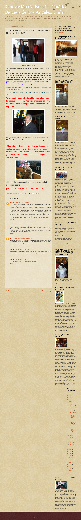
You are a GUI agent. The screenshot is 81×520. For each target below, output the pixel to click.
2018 (70, 449)
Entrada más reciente (11, 291)
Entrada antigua (47, 291)
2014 (70, 457)
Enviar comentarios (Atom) (17, 294)
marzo (71, 440)
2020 (70, 404)
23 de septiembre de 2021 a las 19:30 (24, 238)
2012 (70, 462)
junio (71, 435)
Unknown (12, 202)
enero (71, 444)
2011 (70, 464)
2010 (70, 466)
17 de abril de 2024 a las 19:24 (22, 259)
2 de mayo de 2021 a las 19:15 (22, 202)
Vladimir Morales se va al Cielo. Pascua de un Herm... (73, 423)
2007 (70, 473)
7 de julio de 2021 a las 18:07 (21, 223)
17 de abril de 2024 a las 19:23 (22, 249)
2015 (70, 455)
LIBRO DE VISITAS (59, 32)
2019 (70, 447)
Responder (12, 219)
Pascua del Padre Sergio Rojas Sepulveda (73, 430)
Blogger (48, 516)
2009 (70, 468)
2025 (70, 393)
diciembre (72, 405)
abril (71, 437)
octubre (71, 410)
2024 (70, 395)
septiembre (72, 412)
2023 (70, 397)
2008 (70, 470)
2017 (70, 451)
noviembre (72, 407)
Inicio (30, 291)
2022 (70, 399)
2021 (70, 401)
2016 (70, 453)
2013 (70, 460)
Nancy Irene (13, 238)
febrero (71, 442)
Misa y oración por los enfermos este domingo (73, 416)
